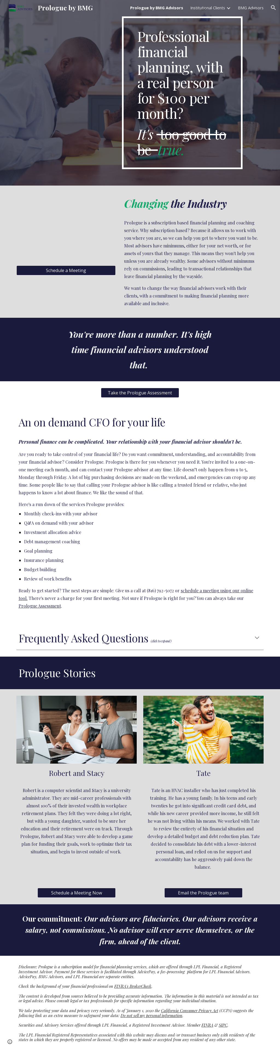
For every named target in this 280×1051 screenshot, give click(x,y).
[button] (273, 7)
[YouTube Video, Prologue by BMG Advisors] (66, 226)
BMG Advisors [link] (251, 7)
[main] (182, 92)
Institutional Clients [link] (207, 7)
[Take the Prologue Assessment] (140, 392)
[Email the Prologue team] (203, 892)
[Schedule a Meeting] (66, 270)
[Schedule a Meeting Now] (76, 892)
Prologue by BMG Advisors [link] (156, 7)
